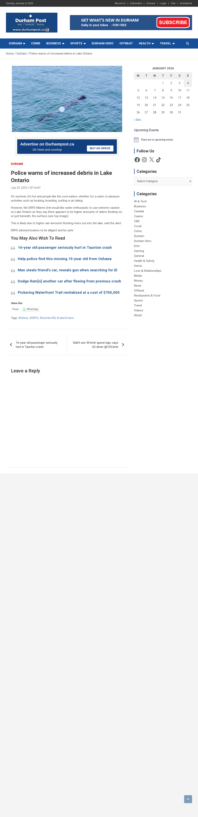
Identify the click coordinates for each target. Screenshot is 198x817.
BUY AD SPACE (100, 148)
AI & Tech (140, 201)
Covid (137, 226)
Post (15, 309)
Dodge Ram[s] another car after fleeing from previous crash (69, 281)
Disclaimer (186, 3)
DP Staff (35, 187)
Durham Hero (102, 43)
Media (138, 275)
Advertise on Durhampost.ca (47, 144)
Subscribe (136, 3)
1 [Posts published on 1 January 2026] (163, 83)
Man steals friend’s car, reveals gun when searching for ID (67, 270)
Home (138, 266)
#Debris (23, 318)
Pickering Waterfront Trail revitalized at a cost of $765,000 (69, 292)
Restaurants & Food (147, 295)
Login (163, 3)
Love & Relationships (147, 271)
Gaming (139, 251)
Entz (137, 246)
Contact (150, 3)
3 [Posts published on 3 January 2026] (179, 83)
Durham (15, 43)
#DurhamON (47, 318)
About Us (120, 3)
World (138, 315)
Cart (173, 3)
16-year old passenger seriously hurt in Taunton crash (65, 247)
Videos (138, 310)
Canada (139, 211)
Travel (165, 43)
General (139, 256)
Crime (35, 43)
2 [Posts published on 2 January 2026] (171, 83)
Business (53, 43)
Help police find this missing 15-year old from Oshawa (64, 258)
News (137, 285)
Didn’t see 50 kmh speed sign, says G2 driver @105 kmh (95, 345)
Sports (76, 43)
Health (144, 43)
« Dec (137, 119)
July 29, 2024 (19, 187)
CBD (137, 221)
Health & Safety (144, 261)
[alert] (163, 139)
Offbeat (126, 43)
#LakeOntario (65, 318)
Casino (138, 216)
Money (138, 280)
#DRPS (33, 318)
